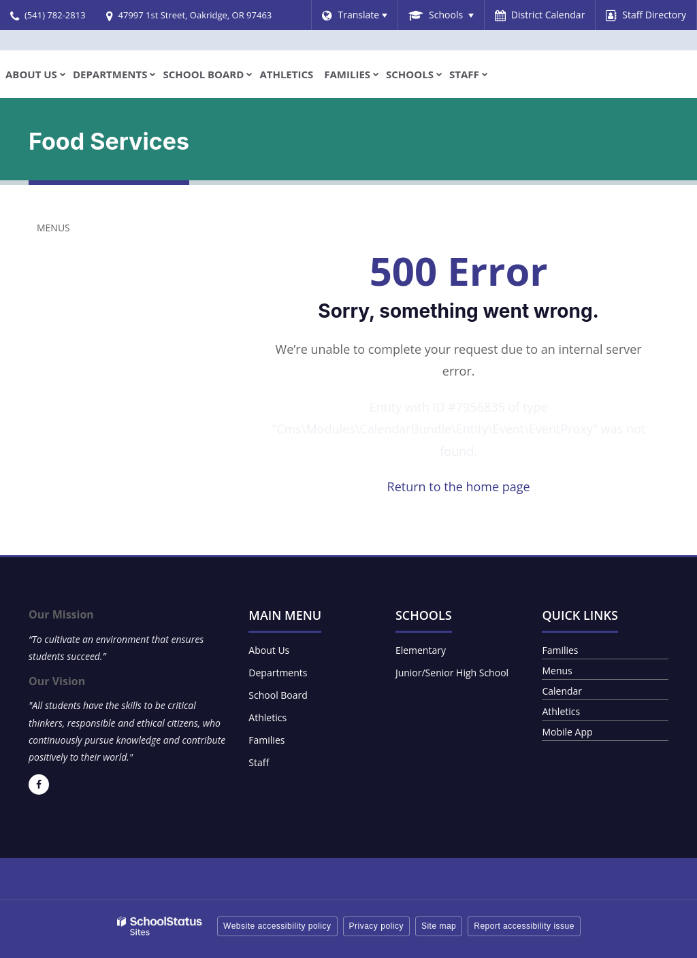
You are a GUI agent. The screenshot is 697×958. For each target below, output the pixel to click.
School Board (278, 695)
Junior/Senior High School (451, 672)
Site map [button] (438, 926)
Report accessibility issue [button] (524, 926)
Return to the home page (458, 486)
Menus (53, 227)
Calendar (562, 690)
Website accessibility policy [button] (277, 926)
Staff (258, 762)
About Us (268, 650)
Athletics (267, 717)
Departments (277, 672)
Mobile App (567, 731)
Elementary (420, 650)
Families (266, 739)
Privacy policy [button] (376, 926)
